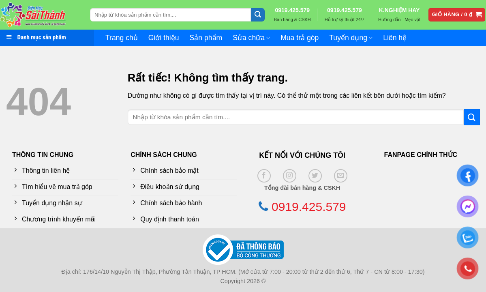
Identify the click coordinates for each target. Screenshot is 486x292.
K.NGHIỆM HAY (399, 10)
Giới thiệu (163, 38)
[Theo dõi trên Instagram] (289, 175)
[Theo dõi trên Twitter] (315, 175)
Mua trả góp (299, 38)
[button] (457, 14)
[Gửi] (258, 15)
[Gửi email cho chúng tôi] (340, 175)
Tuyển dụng (351, 38)
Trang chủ (121, 38)
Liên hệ (395, 38)
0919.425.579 (292, 10)
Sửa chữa (251, 38)
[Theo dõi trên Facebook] (264, 175)
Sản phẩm (206, 38)
